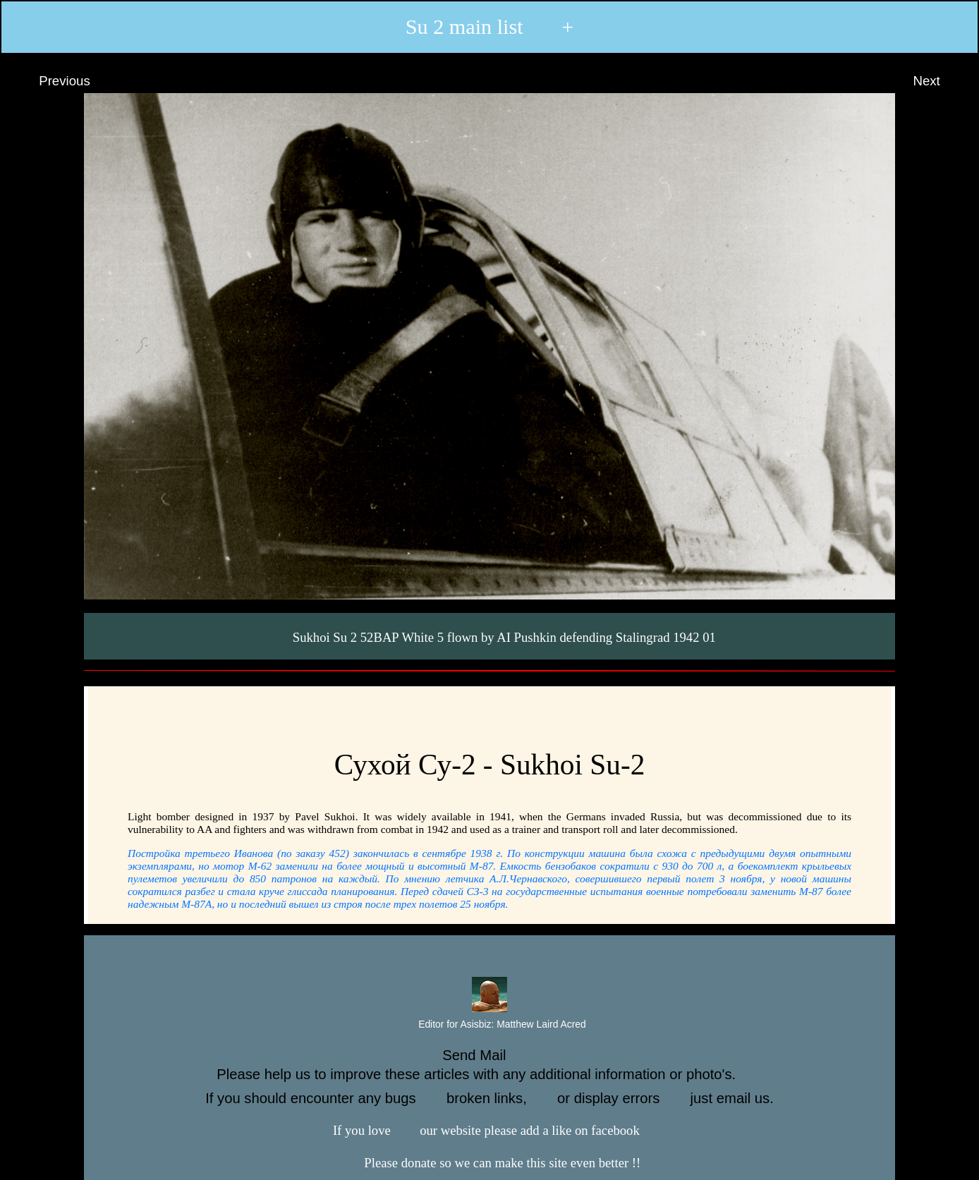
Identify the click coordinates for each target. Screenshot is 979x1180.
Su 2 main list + (490, 27)
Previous (51, 81)
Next (939, 81)
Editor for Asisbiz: (489, 1025)
